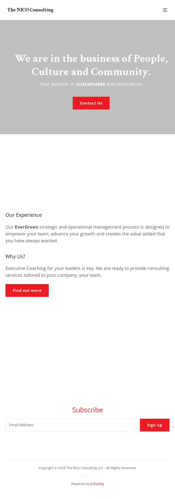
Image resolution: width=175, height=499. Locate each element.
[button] (165, 10)
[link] (30, 10)
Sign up (154, 425)
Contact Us (91, 103)
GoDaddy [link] (97, 484)
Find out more (27, 290)
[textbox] (69, 425)
